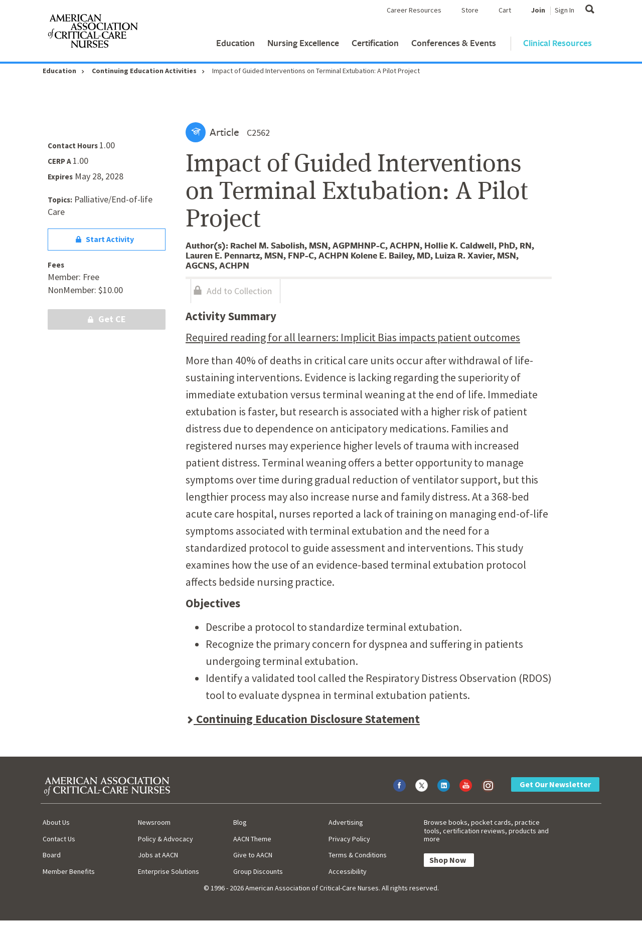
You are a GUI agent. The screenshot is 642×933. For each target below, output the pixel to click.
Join (538, 10)
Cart (505, 10)
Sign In (564, 10)
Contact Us (59, 838)
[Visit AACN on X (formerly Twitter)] (421, 785)
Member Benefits (69, 871)
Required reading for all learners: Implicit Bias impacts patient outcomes (353, 337)
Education (235, 43)
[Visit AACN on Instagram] (488, 785)
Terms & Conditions (358, 854)
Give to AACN (252, 854)
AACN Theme (252, 838)
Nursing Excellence (303, 43)
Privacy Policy (349, 838)
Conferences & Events (453, 43)
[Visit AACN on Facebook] (399, 785)
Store (469, 10)
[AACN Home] (92, 33)
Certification (375, 43)
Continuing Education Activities (144, 70)
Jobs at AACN (158, 854)
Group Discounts (258, 871)
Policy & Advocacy (165, 838)
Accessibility (348, 871)
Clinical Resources (557, 43)
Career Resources (414, 10)
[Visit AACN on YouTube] (465, 785)
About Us (56, 822)
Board (52, 854)
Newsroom (154, 822)
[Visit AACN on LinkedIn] (443, 785)
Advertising (346, 822)
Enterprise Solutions (168, 871)
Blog (240, 822)
